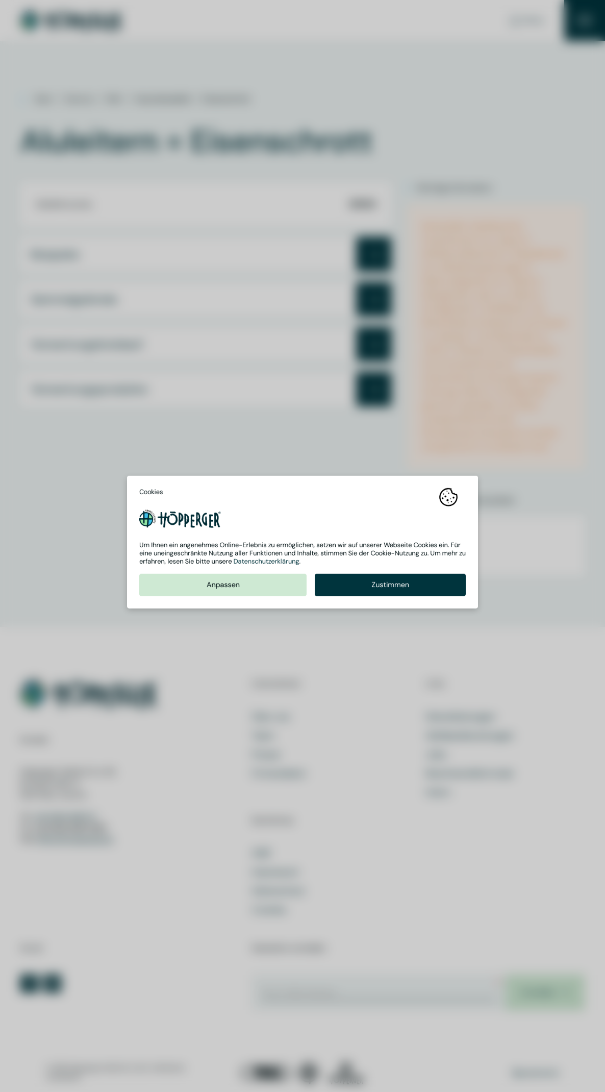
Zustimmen (390, 589)
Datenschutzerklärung (266, 565)
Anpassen (223, 589)
